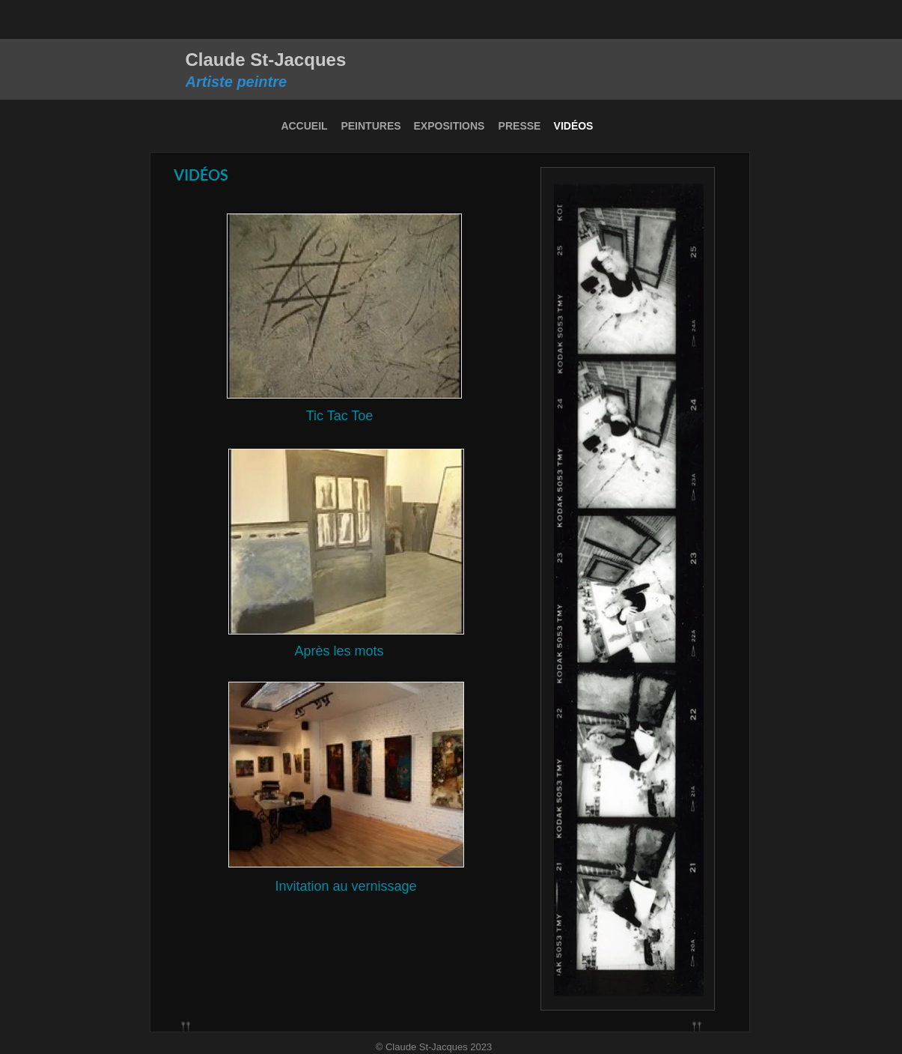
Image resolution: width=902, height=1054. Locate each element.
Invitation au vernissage (345, 886)
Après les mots (338, 650)
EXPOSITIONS (449, 126)
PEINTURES (370, 126)
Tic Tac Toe (340, 415)
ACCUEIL (304, 126)
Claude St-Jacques (266, 59)
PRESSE (520, 126)
